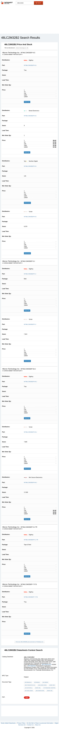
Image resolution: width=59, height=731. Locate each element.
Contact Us (30, 725)
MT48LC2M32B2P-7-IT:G (31, 597)
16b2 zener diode (42, 685)
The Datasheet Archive (7, 3)
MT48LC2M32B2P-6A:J (30, 381)
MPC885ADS (32, 666)
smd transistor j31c (30, 685)
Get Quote (27, 202)
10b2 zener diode (40, 690)
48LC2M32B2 (45, 682)
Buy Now (27, 101)
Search (38, 3)
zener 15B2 (52, 685)
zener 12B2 (49, 690)
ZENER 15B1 (38, 687)
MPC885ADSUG (47, 664)
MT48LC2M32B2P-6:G (30, 65)
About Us (38, 725)
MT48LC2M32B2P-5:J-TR (31, 539)
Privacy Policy (21, 723)
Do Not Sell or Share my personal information (40, 723)
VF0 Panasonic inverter (49, 687)
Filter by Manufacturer (10, 47)
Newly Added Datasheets (8, 723)
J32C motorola (28, 687)
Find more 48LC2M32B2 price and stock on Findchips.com (29, 641)
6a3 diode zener (29, 690)
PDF (27, 697)
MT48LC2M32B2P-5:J (30, 274)
